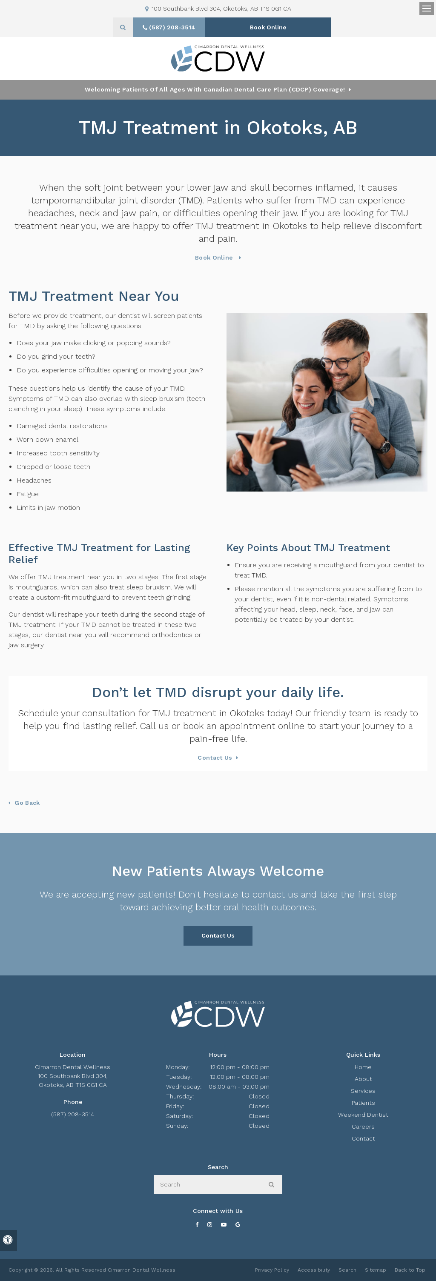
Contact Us (215, 757)
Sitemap (375, 1270)
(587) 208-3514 (72, 1114)
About (363, 1078)
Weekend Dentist (363, 1114)
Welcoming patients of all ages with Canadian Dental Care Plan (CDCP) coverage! (215, 89)
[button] (404, 148)
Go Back (27, 802)
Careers (363, 1126)
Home (363, 1067)
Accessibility (314, 1270)
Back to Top (410, 1270)
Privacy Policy (272, 1270)
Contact (363, 1138)
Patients (363, 1102)
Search (347, 1270)
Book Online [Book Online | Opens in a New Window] (270, 27)
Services (363, 1090)
